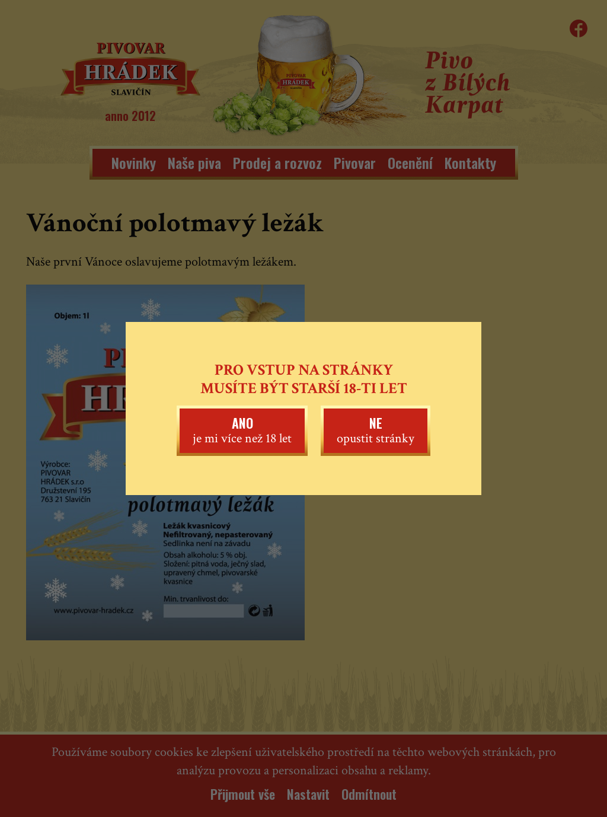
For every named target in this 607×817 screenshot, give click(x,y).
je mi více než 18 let (242, 429)
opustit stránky (375, 429)
